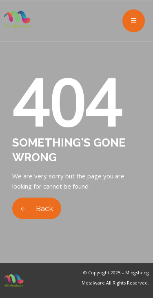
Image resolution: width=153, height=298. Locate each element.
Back (36, 208)
